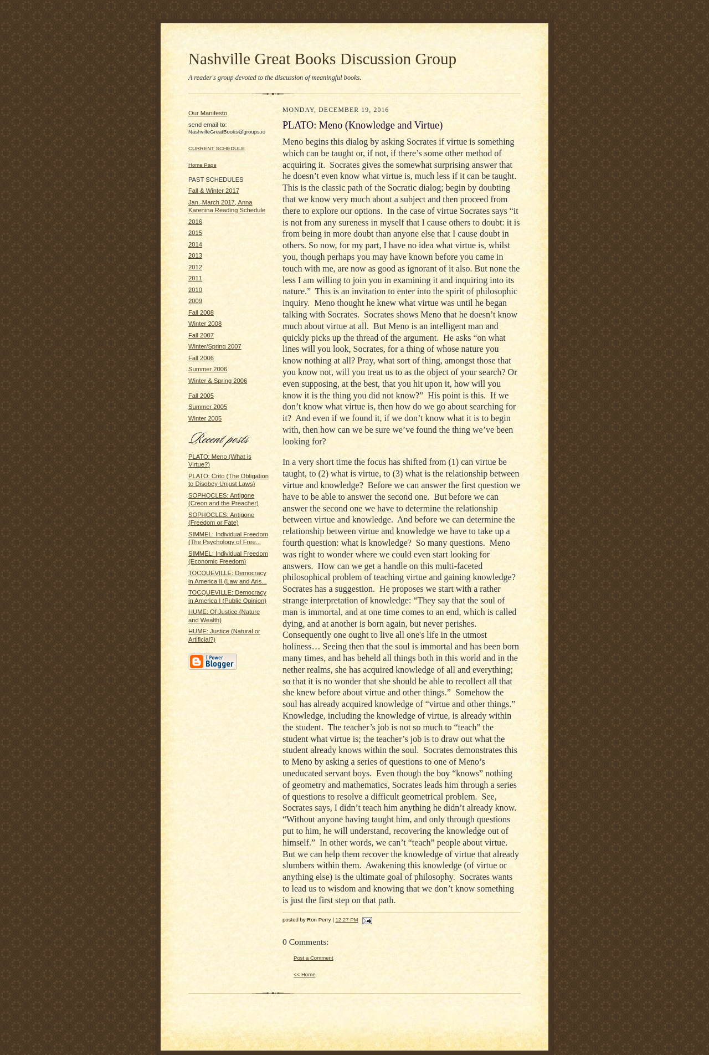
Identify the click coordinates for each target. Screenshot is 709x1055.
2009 (195, 301)
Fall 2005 (201, 395)
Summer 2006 (207, 369)
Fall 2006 (201, 358)
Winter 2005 (205, 418)
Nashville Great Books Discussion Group (322, 59)
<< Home (305, 974)
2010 (195, 289)
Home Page (202, 165)
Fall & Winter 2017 (213, 190)
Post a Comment (313, 958)
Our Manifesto (207, 113)
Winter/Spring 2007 (215, 346)
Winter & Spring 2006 (217, 380)
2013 (195, 255)
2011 (195, 278)
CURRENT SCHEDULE (216, 148)
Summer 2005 (207, 406)
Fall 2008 (201, 312)
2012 (195, 267)
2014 (195, 244)
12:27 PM (346, 919)
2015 (195, 232)
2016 (195, 221)
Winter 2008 (205, 323)
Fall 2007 (201, 335)
